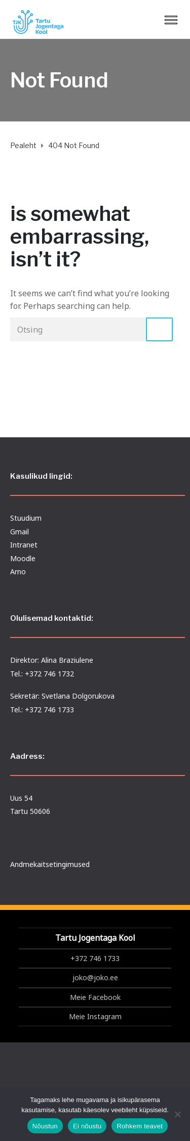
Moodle (22, 558)
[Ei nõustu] (177, 1114)
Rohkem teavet (140, 1126)
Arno (18, 571)
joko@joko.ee (95, 977)
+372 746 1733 (95, 958)
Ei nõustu (87, 1126)
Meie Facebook (95, 997)
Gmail (19, 531)
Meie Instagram (95, 1016)
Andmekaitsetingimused (50, 864)
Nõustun (45, 1126)
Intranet (23, 545)
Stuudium (26, 518)
